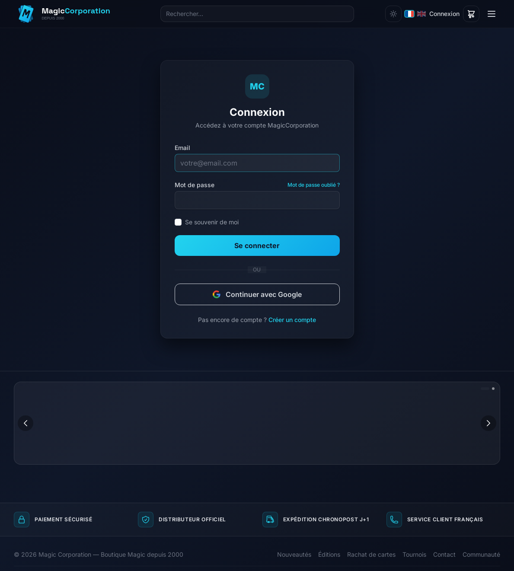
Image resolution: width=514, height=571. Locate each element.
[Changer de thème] (393, 14)
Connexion (444, 13)
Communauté (481, 554)
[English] (421, 14)
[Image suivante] (488, 423)
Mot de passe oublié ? (313, 185)
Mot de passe (194, 184)
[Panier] (471, 14)
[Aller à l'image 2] (493, 388)
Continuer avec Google (257, 294)
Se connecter (257, 245)
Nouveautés (294, 554)
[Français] (409, 14)
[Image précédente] (25, 423)
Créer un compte (292, 319)
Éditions (329, 554)
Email (182, 147)
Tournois (414, 554)
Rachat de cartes (371, 554)
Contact (444, 554)
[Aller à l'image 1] (485, 388)
